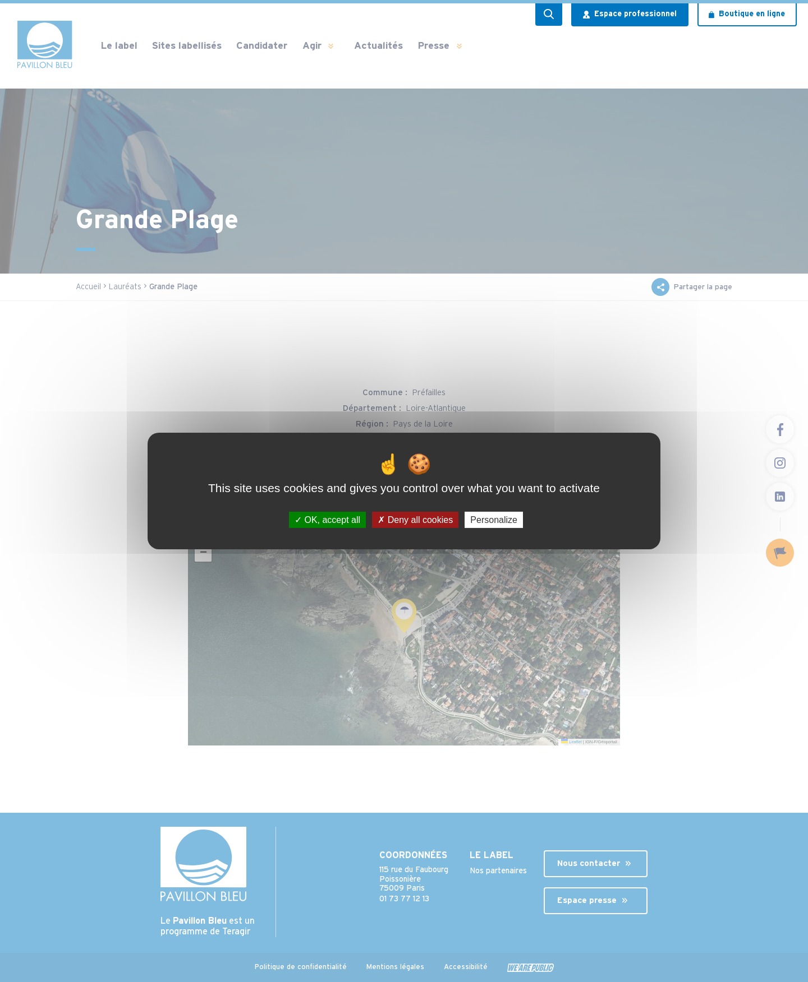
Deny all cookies (415, 520)
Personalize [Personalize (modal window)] (493, 520)
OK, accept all (327, 520)
